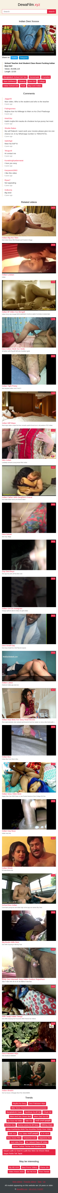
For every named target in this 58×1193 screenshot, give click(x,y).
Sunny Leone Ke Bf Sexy (28, 1125)
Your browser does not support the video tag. (29, 40)
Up (44, 1182)
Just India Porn (17, 1142)
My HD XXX (14, 1167)
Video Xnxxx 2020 (16, 1172)
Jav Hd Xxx (31, 1172)
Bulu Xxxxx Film (14, 1138)
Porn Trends (44, 1172)
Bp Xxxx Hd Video (14, 1121)
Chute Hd (47, 1112)
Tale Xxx (28, 1121)
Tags (40, 1182)
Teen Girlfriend (9, 81)
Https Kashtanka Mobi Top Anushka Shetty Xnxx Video (29, 1129)
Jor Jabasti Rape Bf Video (36, 1142)
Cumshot (46, 77)
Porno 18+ (44, 1167)
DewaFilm (29, 5)
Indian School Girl (10, 86)
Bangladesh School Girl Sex (15, 77)
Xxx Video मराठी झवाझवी (28, 1133)
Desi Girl (32, 81)
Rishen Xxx (10, 1125)
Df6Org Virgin (47, 1125)
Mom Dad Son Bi (41, 1116)
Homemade (34, 77)
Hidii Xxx (12, 1133)
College (42, 81)
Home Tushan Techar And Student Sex (29, 1146)
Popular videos (30, 1182)
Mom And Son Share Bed (20, 1116)
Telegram (24, 58)
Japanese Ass (45, 1138)
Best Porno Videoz (29, 1167)
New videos (17, 1182)
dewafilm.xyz (22, 1189)
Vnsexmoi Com (29, 1138)
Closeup (22, 81)
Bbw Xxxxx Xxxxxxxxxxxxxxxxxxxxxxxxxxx (29, 1108)
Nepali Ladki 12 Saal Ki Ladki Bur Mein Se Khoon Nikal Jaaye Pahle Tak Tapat (26, 1152)
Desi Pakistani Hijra (37, 1103)
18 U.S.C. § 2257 (36, 1189)
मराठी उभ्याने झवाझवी (43, 1121)
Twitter (14, 58)
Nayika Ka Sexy (19, 1103)
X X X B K (45, 1133)
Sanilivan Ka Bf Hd (32, 1112)
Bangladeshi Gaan (14, 1112)
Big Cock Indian (34, 86)
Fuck (23, 86)
